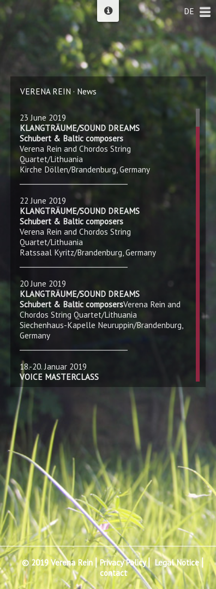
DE (189, 11)
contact (113, 573)
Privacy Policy (122, 562)
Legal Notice (176, 562)
